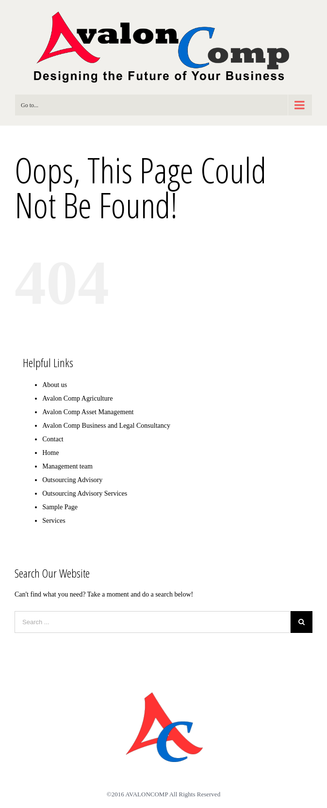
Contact (53, 439)
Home (50, 452)
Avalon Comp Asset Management (87, 412)
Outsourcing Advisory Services (84, 493)
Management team (67, 466)
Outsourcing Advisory (72, 480)
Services (53, 520)
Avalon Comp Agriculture (77, 398)
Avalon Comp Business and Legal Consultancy (106, 425)
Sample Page (60, 507)
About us (54, 384)
